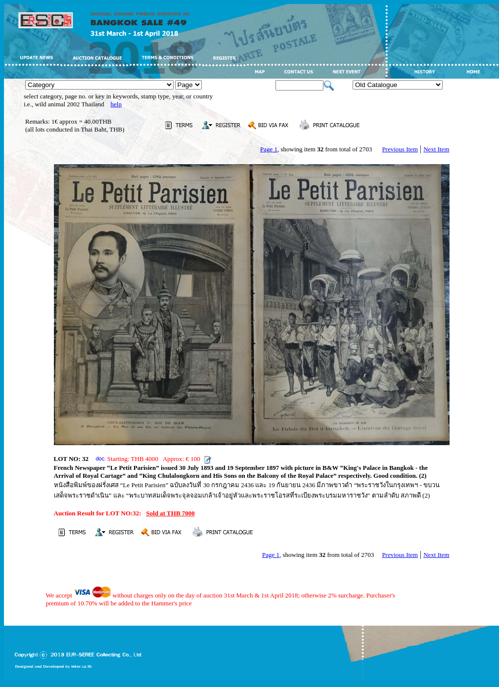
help (116, 104)
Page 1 (268, 149)
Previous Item (400, 149)
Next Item (436, 149)
